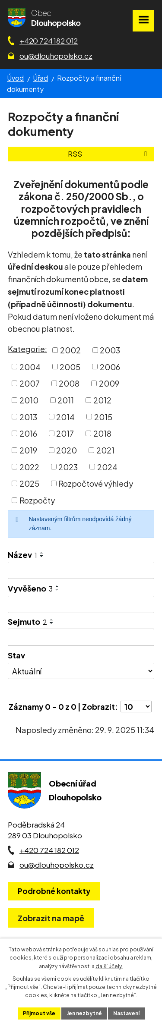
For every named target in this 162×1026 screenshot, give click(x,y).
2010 (28, 400)
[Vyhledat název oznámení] (81, 570)
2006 (110, 366)
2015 (103, 417)
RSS (109, 153)
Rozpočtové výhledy (95, 483)
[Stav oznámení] (81, 671)
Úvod (15, 77)
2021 (105, 450)
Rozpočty (37, 500)
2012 (102, 400)
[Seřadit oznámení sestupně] (42, 556)
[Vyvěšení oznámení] (81, 604)
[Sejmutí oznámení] (81, 637)
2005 (70, 366)
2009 (109, 383)
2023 (68, 467)
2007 (29, 383)
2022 (29, 467)
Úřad (40, 77)
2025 (29, 483)
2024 (107, 467)
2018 (102, 433)
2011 (65, 400)
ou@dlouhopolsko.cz (55, 55)
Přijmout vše (39, 1013)
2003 (110, 350)
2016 (28, 433)
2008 (69, 383)
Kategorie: (27, 349)
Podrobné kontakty (54, 891)
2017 (65, 433)
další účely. (109, 966)
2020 (66, 450)
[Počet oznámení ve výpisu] (136, 706)
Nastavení (126, 1013)
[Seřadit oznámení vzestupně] (42, 552)
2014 (65, 417)
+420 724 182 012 (48, 40)
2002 (70, 350)
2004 (30, 366)
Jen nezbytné (84, 1013)
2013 (28, 417)
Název (22, 555)
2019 (28, 450)
